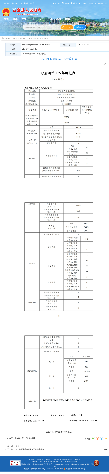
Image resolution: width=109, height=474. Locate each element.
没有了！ (19, 446)
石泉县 (36, 33)
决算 (58, 33)
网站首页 (32, 459)
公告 (42, 33)
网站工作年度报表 (35, 38)
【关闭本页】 (30, 438)
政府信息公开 (22, 38)
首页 (14, 38)
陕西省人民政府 (17, 3)
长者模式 (83, 3)
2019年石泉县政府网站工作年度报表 (30, 449)
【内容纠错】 (19, 438)
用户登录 (56, 3)
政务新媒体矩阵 (67, 459)
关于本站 (40, 459)
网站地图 (56, 459)
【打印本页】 (9, 438)
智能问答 (79, 27)
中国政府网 (6, 3)
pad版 (65, 3)
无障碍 (91, 3)
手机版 (73, 3)
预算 (52, 33)
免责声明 (77, 459)
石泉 (47, 33)
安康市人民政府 (29, 3)
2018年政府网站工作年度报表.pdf (59, 432)
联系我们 (48, 459)
